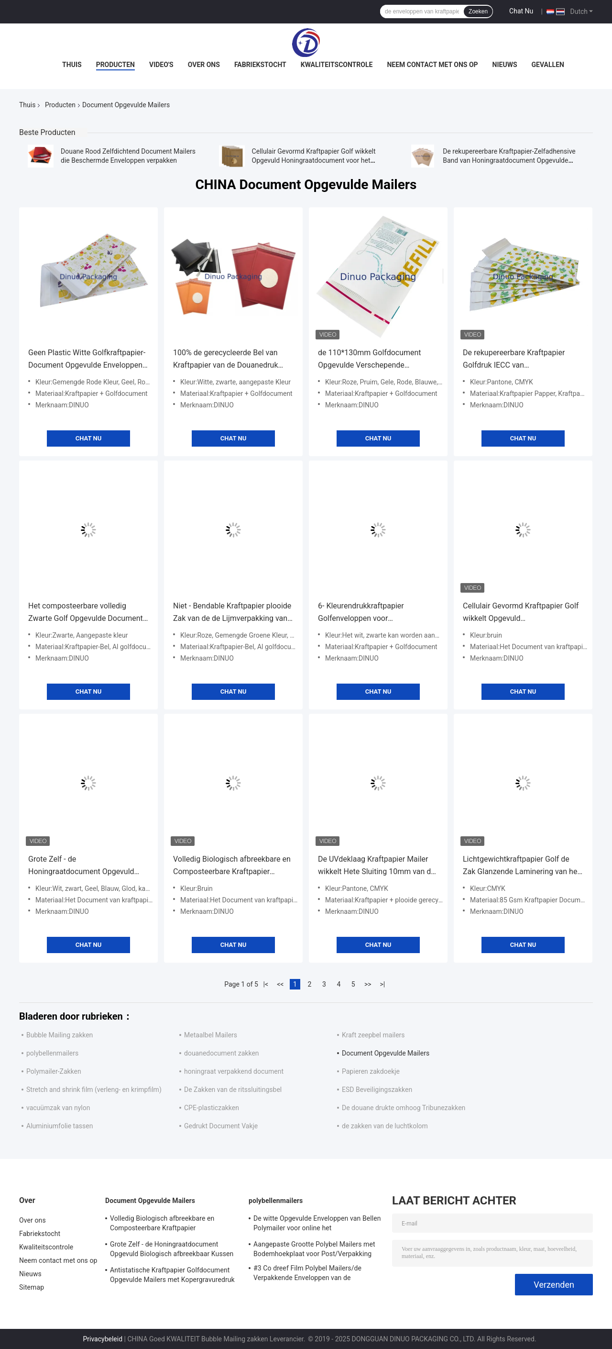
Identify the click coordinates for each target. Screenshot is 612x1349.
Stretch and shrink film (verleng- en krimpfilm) (94, 1089)
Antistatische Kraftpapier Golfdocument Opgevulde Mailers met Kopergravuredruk (172, 1274)
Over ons (204, 64)
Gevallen (548, 64)
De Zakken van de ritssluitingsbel (233, 1089)
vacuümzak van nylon (58, 1108)
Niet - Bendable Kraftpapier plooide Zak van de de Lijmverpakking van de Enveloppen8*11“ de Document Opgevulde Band (232, 613)
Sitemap (31, 1287)
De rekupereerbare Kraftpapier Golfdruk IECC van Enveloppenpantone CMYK (514, 359)
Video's (161, 64)
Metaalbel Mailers (210, 1035)
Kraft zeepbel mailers (373, 1035)
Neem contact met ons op (432, 64)
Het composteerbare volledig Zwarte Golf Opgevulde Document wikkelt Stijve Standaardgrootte (85, 613)
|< (266, 984)
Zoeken (478, 11)
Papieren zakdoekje (371, 1071)
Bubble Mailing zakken (59, 1035)
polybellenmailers (52, 1053)
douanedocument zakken (221, 1053)
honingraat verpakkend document (234, 1071)
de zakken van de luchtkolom (385, 1126)
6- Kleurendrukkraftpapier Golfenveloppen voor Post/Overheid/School (361, 613)
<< (280, 984)
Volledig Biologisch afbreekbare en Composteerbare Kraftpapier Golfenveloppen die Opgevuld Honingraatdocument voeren (232, 866)
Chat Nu (521, 11)
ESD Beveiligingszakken (377, 1089)
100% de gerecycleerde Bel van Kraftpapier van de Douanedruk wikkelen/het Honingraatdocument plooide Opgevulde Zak (232, 359)
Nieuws (504, 64)
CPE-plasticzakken (211, 1108)
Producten (115, 64)
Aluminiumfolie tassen (59, 1126)
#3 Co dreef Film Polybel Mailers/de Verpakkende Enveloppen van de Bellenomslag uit (307, 1274)
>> (368, 984)
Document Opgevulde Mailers (385, 1053)
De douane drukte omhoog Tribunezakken (403, 1108)
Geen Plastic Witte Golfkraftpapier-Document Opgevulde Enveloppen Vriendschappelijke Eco (86, 359)
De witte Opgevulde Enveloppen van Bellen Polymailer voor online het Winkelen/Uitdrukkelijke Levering (317, 1224)
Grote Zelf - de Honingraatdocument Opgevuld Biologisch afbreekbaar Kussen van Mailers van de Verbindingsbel (87, 866)
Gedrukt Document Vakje (221, 1126)
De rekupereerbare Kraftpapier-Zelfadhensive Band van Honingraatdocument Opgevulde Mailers (509, 160)
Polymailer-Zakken (53, 1071)
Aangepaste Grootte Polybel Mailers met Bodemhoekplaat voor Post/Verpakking (314, 1249)
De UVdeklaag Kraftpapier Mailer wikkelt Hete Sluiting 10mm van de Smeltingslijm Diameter (376, 866)
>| (382, 984)
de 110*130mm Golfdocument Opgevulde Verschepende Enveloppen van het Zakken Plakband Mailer (369, 359)
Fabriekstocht (260, 64)
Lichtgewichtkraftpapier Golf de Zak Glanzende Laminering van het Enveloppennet (521, 866)
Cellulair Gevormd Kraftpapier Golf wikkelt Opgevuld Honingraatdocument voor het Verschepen (314, 160)
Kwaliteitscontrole (337, 64)
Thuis (72, 64)
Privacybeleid (102, 1339)
